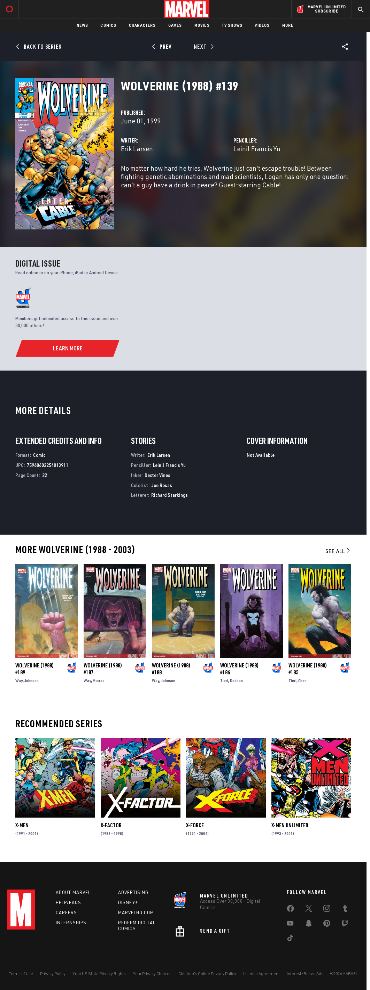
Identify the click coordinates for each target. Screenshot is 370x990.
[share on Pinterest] (326, 924)
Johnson (31, 680)
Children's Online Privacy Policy (207, 973)
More (288, 25)
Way (19, 680)
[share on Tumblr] (344, 909)
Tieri (224, 680)
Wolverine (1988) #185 (307, 669)
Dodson (236, 680)
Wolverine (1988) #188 (171, 669)
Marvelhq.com (136, 912)
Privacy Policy (52, 973)
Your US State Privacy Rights (99, 973)
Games (175, 25)
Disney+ (128, 902)
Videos (262, 25)
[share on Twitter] (308, 909)
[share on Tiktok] (290, 939)
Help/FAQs (68, 902)
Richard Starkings (169, 495)
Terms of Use (21, 973)
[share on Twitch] (344, 924)
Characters (142, 25)
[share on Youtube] (290, 924)
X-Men (22, 825)
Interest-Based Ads (305, 973)
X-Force (195, 825)
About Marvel (73, 892)
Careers (66, 912)
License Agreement (261, 973)
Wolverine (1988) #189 (34, 669)
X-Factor (111, 825)
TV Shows (232, 25)
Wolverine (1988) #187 (103, 669)
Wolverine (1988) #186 (239, 669)
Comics (108, 25)
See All (338, 550)
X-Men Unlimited (289, 825)
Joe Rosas (162, 485)
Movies (201, 25)
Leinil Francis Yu (256, 149)
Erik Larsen (137, 149)
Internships (71, 922)
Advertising (133, 892)
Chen (302, 680)
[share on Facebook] (290, 910)
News (82, 25)
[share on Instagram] (326, 909)
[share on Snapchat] (308, 924)
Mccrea (99, 680)
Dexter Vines (157, 475)
